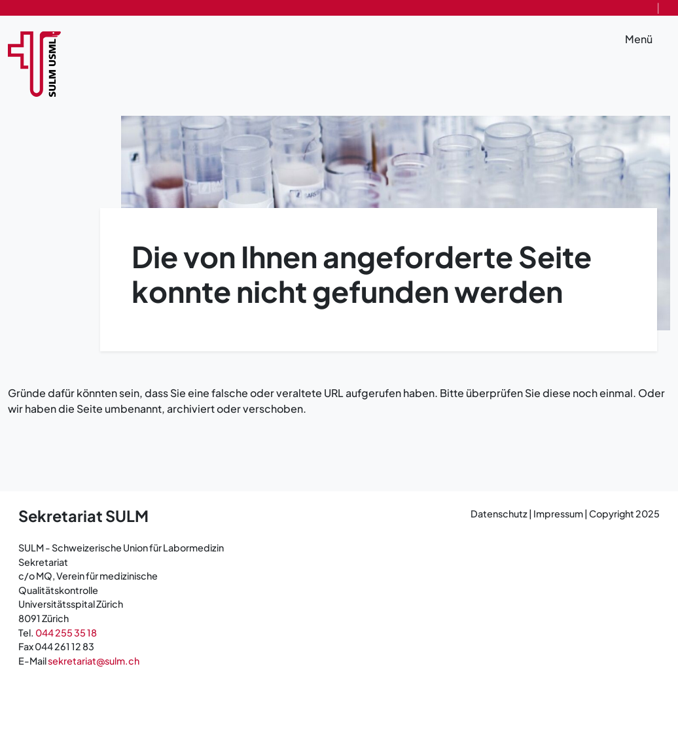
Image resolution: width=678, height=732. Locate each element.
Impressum (558, 513)
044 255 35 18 (66, 632)
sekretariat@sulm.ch (93, 661)
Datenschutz (500, 513)
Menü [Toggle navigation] (647, 40)
